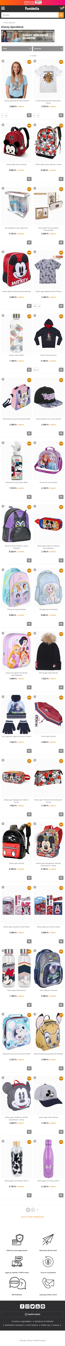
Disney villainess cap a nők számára (48, 419)
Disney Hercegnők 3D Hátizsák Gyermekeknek (16, 674)
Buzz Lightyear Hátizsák (48, 990)
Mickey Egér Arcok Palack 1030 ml (16, 1181)
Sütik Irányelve (32, 1325)
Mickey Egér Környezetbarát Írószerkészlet (48, 229)
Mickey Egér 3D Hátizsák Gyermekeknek (16, 291)
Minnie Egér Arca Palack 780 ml (48, 1181)
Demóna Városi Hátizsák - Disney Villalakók (16, 547)
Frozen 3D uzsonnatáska (48, 482)
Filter (5, 48)
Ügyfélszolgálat (32, 1314)
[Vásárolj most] (29, 115)
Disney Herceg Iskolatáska (16, 609)
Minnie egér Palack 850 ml (16, 990)
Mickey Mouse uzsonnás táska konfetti (16, 1054)
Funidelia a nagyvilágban (22, 1321)
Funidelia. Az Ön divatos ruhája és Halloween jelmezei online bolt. (32, 8)
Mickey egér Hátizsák (16, 863)
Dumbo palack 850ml (16, 355)
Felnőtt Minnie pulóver (48, 355)
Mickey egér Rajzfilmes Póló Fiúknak (48, 291)
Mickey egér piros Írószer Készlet (48, 927)
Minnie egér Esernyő (48, 736)
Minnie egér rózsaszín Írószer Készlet (17, 927)
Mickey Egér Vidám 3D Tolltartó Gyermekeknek (48, 547)
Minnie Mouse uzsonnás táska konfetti (16, 419)
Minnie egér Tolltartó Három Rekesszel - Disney (48, 801)
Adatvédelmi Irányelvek (14, 1325)
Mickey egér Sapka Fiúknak (48, 1117)
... (1, 23)
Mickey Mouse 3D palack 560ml (17, 482)
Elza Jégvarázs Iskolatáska (48, 609)
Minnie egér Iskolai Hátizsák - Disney (48, 164)
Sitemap (56, 1325)
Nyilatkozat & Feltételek (44, 1321)
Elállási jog (45, 1325)
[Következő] (37, 1210)
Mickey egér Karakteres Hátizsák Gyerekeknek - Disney (16, 1118)
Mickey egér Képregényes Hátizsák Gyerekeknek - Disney (48, 864)
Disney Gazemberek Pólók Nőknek (16, 101)
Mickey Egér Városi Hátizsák (17, 164)
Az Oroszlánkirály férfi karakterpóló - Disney (48, 102)
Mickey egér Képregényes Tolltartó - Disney (16, 801)
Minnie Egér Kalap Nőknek (48, 673)
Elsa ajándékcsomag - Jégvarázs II (16, 228)
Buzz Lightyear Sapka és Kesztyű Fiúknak (16, 736)
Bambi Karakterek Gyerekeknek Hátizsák (48, 1054)
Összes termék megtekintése (32, 1217)
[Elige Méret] (5, 115)
